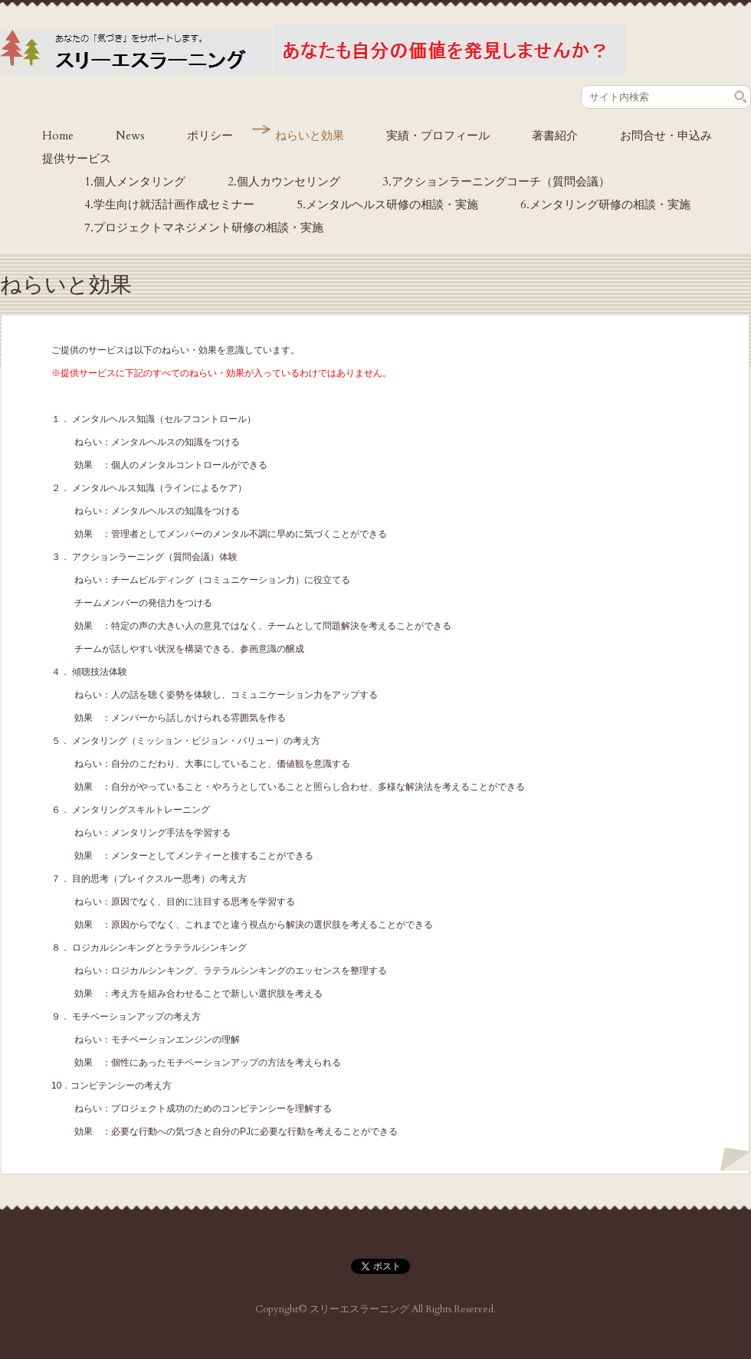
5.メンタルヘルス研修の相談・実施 (387, 204)
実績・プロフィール (438, 135)
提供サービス (76, 158)
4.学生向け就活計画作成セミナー (169, 204)
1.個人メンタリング (134, 181)
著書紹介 (555, 135)
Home (58, 135)
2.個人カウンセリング (284, 181)
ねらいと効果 (309, 135)
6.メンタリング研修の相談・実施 (605, 204)
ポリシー (210, 135)
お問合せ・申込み (666, 135)
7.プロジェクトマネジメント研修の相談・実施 (203, 227)
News (130, 135)
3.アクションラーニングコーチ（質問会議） (496, 181)
